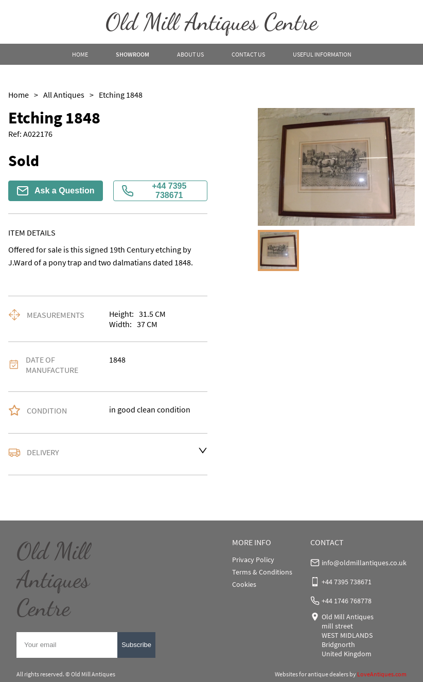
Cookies (244, 584)
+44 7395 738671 (154, 191)
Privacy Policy (253, 559)
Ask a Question (55, 190)
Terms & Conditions (262, 572)
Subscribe (136, 645)
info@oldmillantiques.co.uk (364, 562)
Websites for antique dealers (311, 674)
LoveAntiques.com (382, 674)
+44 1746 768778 (347, 600)
